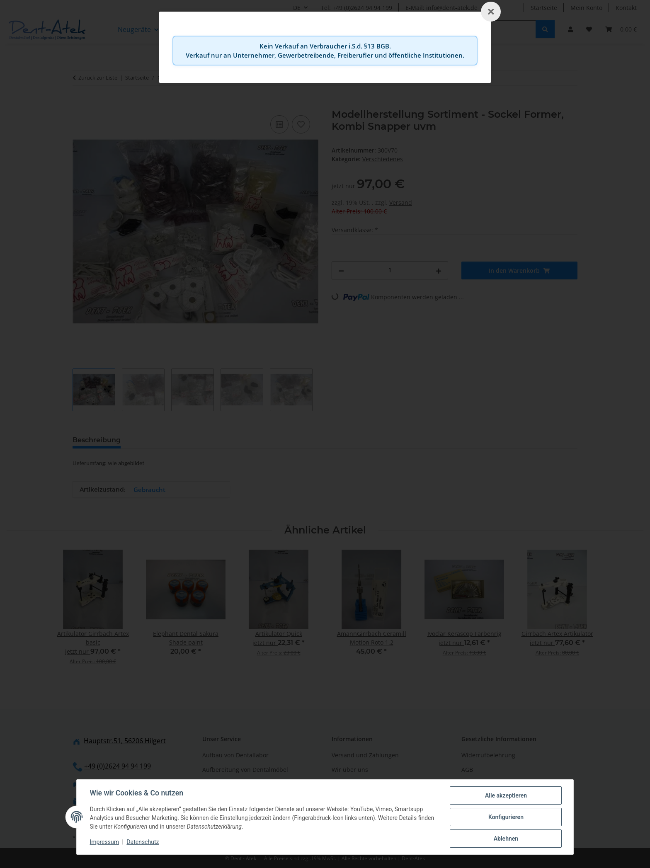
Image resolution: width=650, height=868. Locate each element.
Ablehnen (505, 838)
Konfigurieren (505, 817)
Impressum (104, 842)
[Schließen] (491, 12)
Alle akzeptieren (505, 795)
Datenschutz (143, 842)
